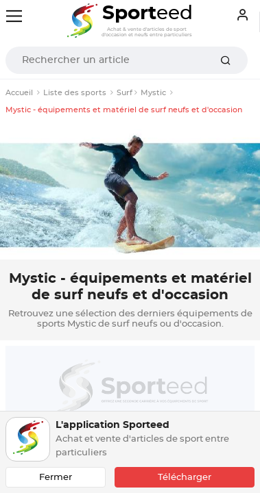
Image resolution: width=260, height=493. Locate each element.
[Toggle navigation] (14, 16)
